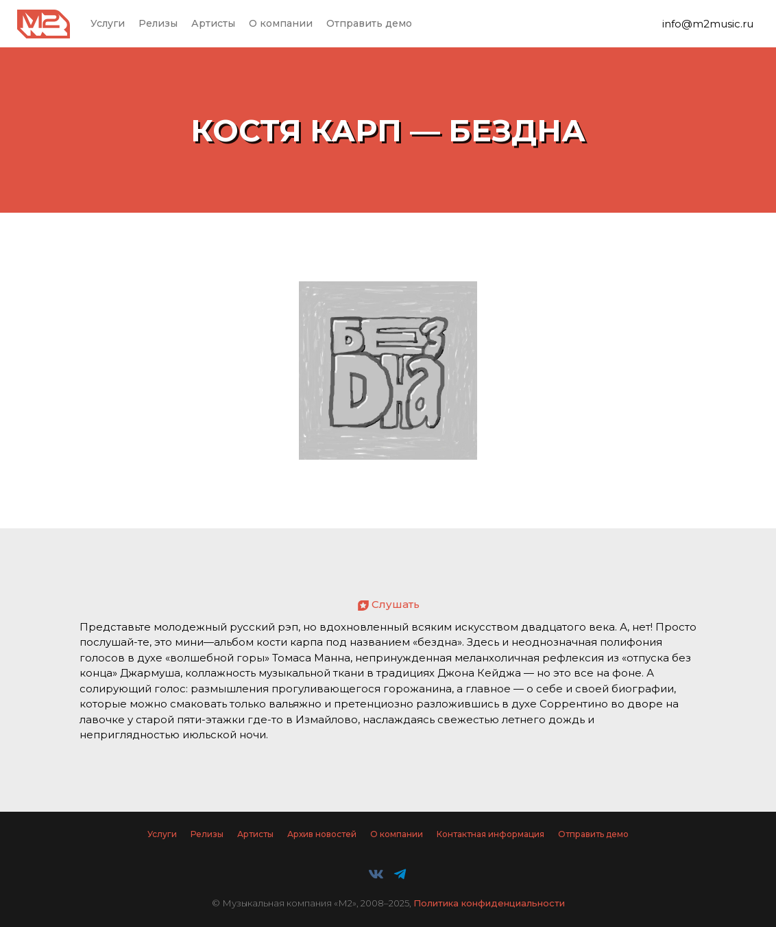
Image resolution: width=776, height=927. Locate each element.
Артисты (213, 23)
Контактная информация (490, 834)
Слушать (396, 604)
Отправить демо (369, 23)
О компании (281, 23)
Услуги (107, 23)
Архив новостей (321, 834)
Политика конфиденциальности (489, 902)
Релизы (158, 23)
